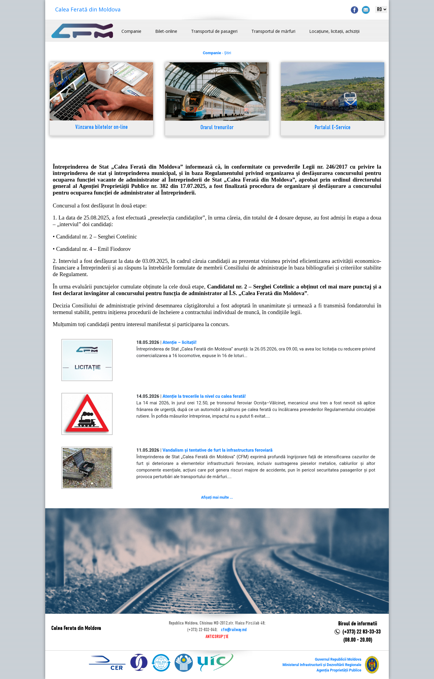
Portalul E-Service (333, 127)
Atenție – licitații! (179, 342)
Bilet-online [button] (166, 31)
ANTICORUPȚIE (217, 637)
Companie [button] (131, 31)
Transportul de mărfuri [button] (273, 31)
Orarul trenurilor (217, 127)
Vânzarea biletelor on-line (101, 127)
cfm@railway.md (234, 630)
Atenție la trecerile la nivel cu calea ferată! (204, 396)
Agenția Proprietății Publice (338, 670)
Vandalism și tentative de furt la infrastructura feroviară (217, 450)
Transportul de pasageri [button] (214, 31)
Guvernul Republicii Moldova (338, 659)
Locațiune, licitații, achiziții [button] (334, 31)
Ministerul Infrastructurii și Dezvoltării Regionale (321, 665)
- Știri (217, 53)
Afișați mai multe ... (217, 497)
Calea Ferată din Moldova (88, 9)
